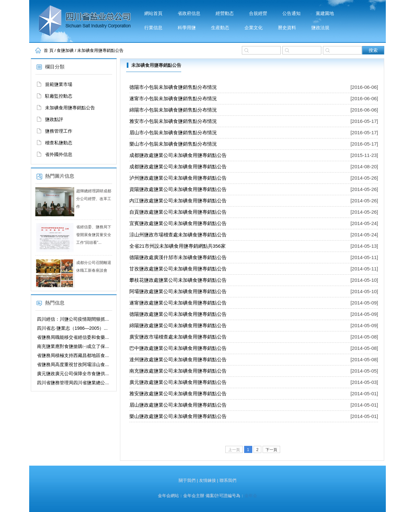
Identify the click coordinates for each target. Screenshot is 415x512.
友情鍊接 (207, 480)
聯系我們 (227, 480)
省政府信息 (189, 13)
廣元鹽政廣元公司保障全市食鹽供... (73, 373)
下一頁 (271, 449)
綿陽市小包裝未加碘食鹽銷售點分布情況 (173, 110)
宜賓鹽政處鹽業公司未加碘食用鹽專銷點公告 (178, 223)
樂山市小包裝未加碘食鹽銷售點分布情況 (173, 144)
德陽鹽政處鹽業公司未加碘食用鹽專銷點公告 (178, 314)
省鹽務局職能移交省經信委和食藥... (73, 337)
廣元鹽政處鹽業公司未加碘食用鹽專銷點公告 (178, 382)
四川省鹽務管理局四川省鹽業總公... (73, 382)
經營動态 (225, 13)
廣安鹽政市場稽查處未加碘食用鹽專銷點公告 (178, 336)
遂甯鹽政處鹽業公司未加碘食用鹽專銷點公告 (178, 302)
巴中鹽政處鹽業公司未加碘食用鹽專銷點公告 (178, 348)
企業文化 (253, 27)
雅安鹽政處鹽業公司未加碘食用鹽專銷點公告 (178, 393)
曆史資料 (287, 27)
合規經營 (258, 13)
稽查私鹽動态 (58, 142)
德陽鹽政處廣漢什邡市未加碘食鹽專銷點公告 (178, 257)
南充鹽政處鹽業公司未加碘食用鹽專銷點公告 (178, 371)
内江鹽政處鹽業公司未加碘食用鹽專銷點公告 (178, 200)
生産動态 (220, 27)
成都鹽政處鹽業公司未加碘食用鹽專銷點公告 (178, 155)
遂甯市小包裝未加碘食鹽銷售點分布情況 (173, 98)
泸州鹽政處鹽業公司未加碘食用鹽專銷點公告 (178, 178)
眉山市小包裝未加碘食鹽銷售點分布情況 (173, 132)
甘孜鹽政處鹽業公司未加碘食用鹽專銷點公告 (178, 268)
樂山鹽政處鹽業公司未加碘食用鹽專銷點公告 (178, 416)
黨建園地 (325, 13)
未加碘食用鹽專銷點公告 (100, 50)
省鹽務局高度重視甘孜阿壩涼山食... (73, 364)
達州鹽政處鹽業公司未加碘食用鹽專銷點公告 (178, 359)
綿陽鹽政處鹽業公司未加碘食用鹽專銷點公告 (178, 325)
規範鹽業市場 (58, 84)
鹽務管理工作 (58, 131)
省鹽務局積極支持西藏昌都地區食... (73, 355)
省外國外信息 (58, 154)
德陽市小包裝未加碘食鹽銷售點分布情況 (173, 87)
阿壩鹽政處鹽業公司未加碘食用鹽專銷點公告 (178, 291)
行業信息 (153, 27)
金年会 (250, 495)
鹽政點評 (54, 119)
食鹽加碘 (65, 50)
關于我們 (187, 480)
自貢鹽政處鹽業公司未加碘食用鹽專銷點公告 (178, 212)
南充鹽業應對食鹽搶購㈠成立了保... (73, 346)
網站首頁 (153, 13)
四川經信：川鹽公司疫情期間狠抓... (73, 319)
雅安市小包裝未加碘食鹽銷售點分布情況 (173, 121)
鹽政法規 (320, 27)
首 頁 (48, 50)
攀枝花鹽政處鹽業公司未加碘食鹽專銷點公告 (178, 280)
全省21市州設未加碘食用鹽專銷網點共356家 (177, 246)
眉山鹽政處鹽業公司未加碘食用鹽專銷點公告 (178, 405)
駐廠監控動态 (58, 96)
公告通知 (291, 13)
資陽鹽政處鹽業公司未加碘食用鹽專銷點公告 (178, 189)
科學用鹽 (187, 27)
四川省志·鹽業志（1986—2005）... (72, 328)
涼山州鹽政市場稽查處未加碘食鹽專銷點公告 (178, 234)
